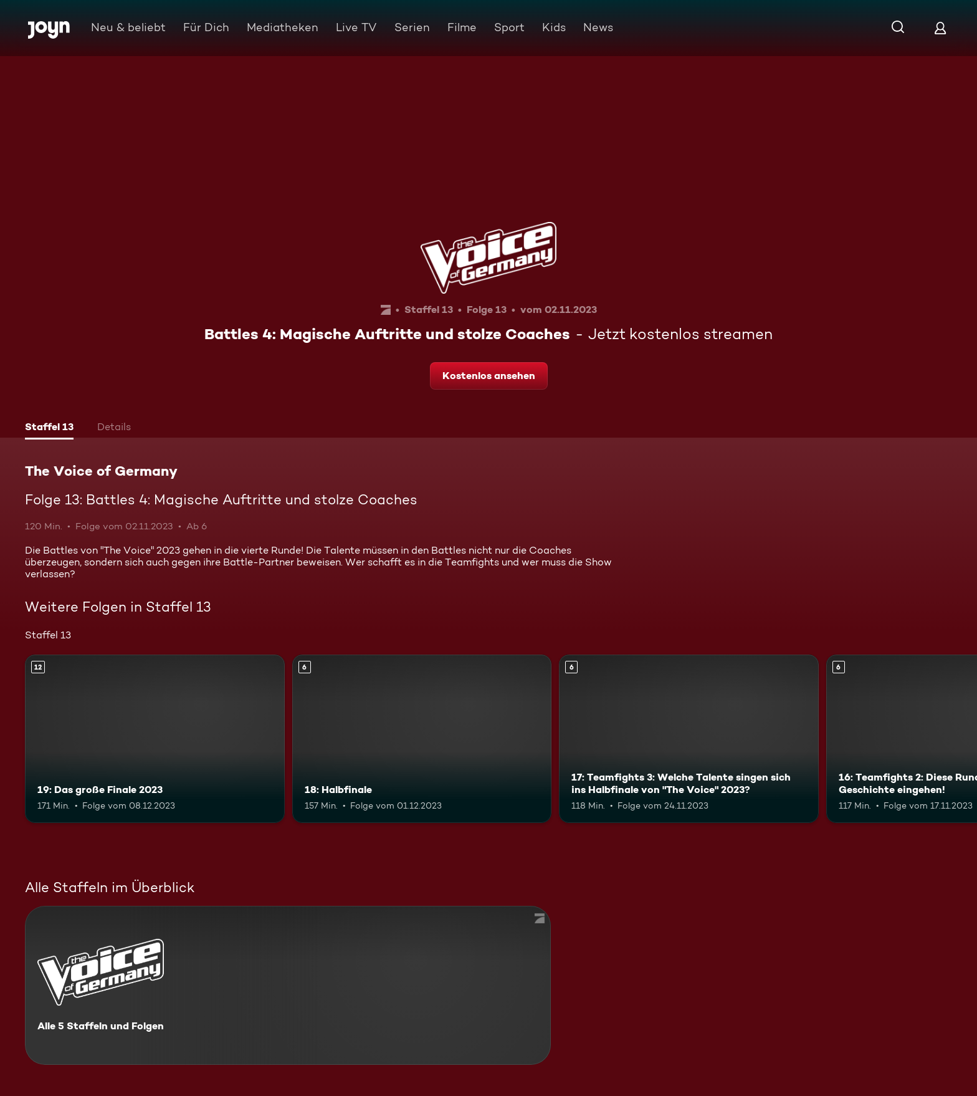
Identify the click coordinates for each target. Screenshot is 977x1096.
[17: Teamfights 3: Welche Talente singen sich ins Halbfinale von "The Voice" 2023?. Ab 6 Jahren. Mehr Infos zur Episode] (689, 739)
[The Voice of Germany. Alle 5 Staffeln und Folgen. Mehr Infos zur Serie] (288, 985)
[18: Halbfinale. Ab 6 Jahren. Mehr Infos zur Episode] (422, 739)
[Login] (940, 28)
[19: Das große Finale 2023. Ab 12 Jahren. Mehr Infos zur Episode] (155, 739)
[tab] (49, 428)
